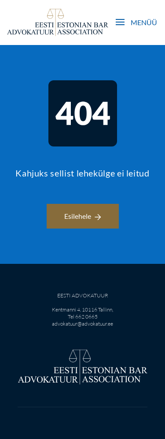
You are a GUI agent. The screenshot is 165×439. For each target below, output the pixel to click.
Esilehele (82, 216)
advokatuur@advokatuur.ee (82, 323)
